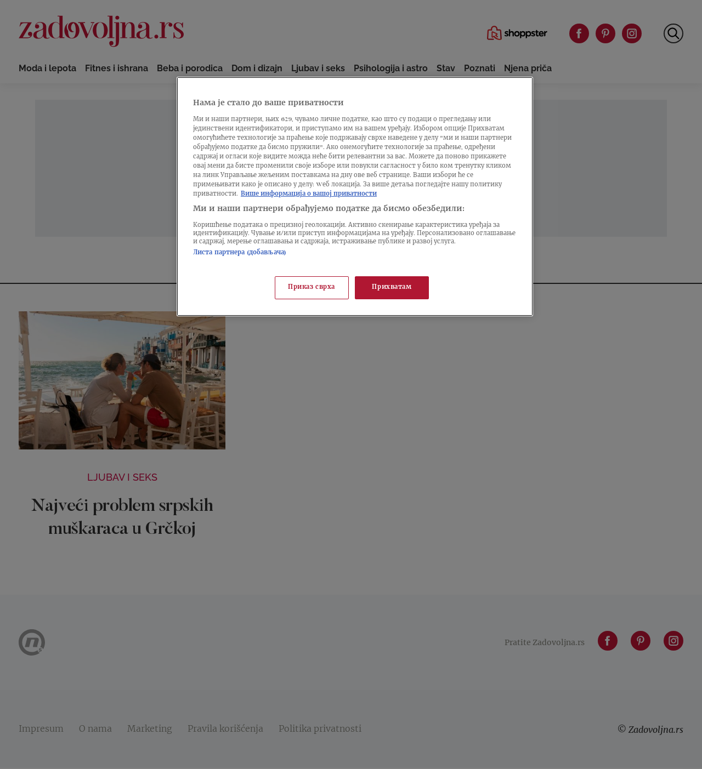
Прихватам (391, 287)
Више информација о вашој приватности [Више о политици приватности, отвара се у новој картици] (309, 194)
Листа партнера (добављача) (239, 253)
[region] (355, 196)
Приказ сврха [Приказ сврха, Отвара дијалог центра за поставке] (311, 287)
